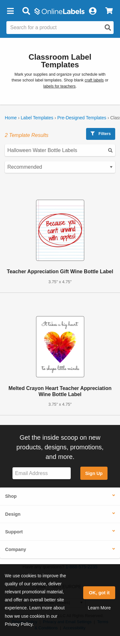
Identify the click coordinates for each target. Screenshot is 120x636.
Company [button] (15, 549)
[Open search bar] (26, 11)
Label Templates (37, 117)
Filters (101, 133)
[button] (10, 11)
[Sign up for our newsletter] (41, 473)
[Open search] (108, 27)
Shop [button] (11, 496)
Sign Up (93, 473)
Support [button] (14, 531)
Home (11, 117)
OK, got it (99, 592)
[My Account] (92, 11)
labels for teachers (59, 86)
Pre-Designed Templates (81, 117)
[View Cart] (108, 11)
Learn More (99, 607)
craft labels (94, 80)
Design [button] (12, 514)
